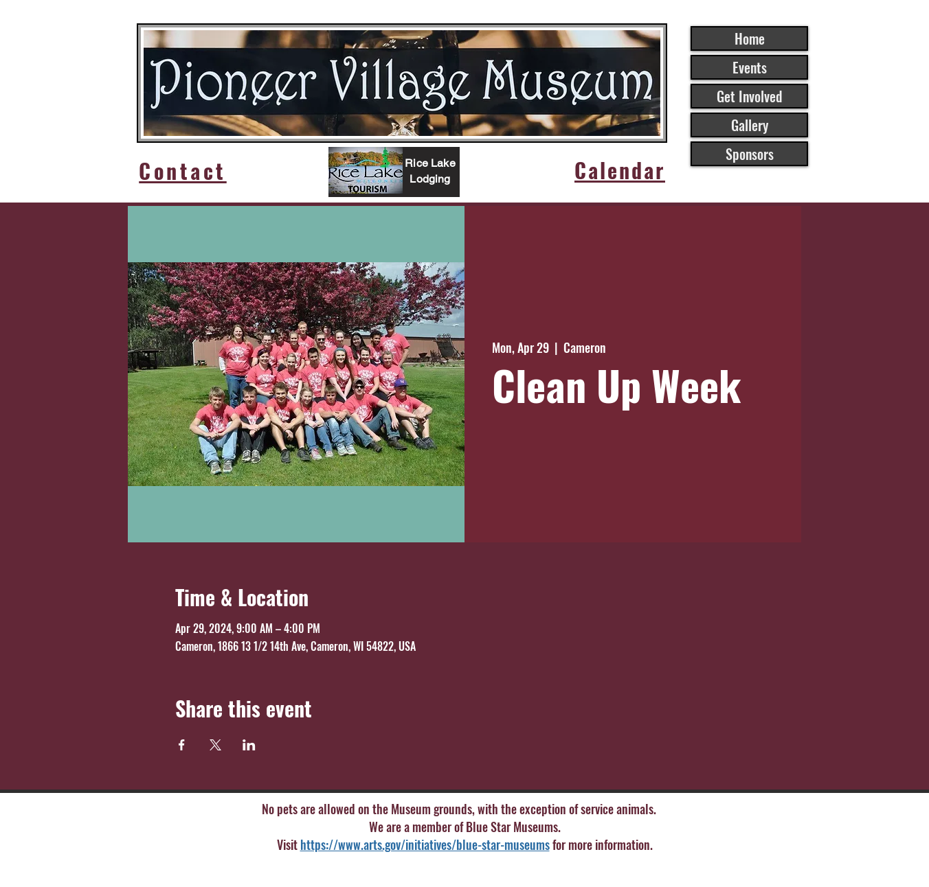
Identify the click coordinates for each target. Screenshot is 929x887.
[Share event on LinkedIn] (249, 744)
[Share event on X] (215, 744)
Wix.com (591, 869)
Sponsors (750, 153)
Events (749, 67)
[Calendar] (619, 170)
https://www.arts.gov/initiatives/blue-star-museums (425, 844)
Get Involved (749, 96)
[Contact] (182, 170)
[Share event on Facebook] (181, 744)
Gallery (749, 125)
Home (750, 38)
